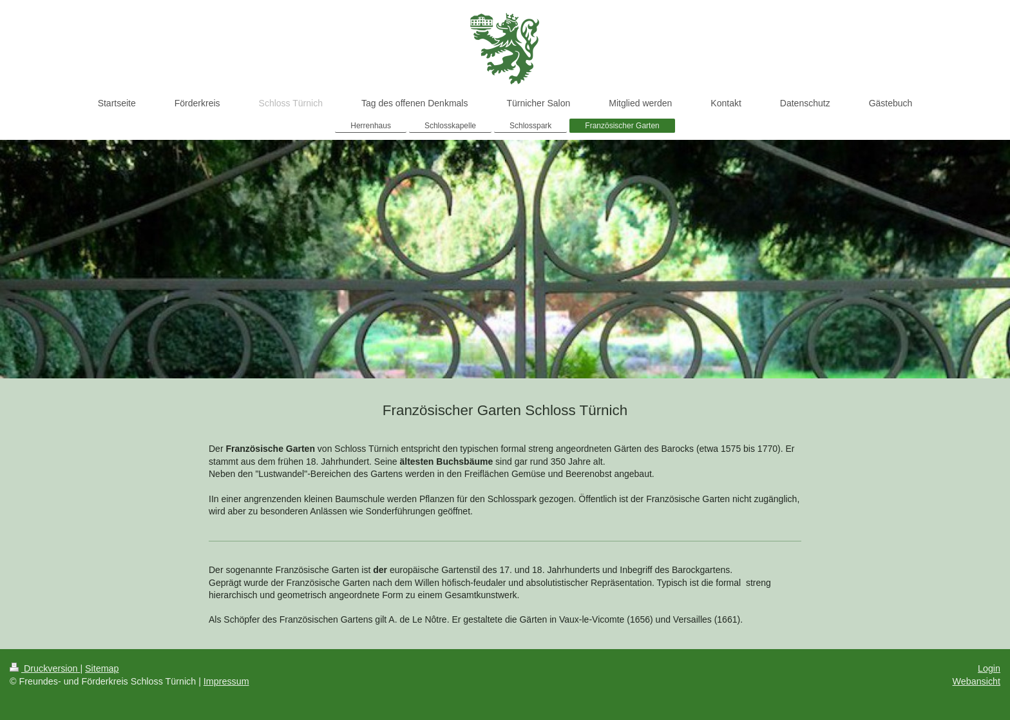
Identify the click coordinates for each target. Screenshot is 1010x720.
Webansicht (976, 681)
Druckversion (45, 668)
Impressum (226, 681)
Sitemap (102, 668)
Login (989, 668)
